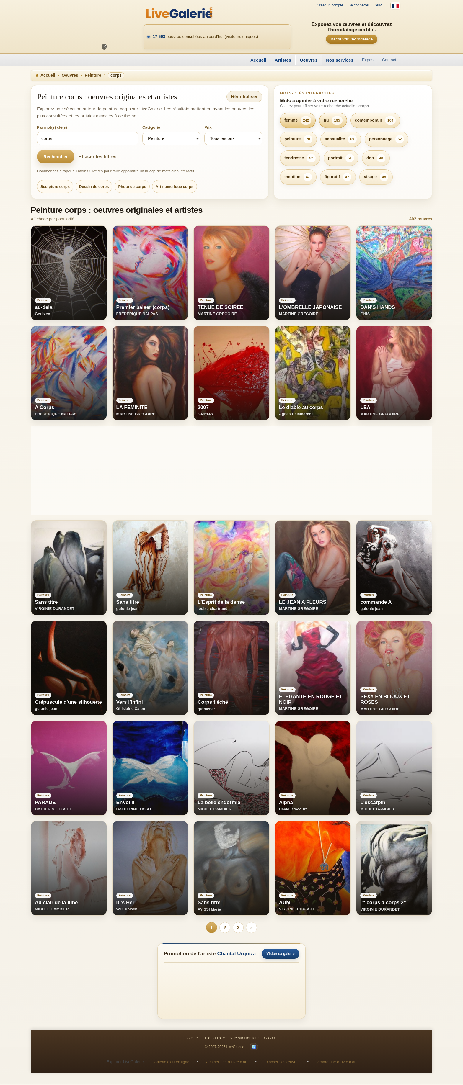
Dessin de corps (94, 186)
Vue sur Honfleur (244, 1039)
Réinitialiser (244, 96)
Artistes (283, 60)
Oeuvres (308, 60)
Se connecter (358, 5)
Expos (368, 60)
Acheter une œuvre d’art (226, 1063)
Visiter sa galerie (280, 955)
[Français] (395, 5)
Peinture (93, 75)
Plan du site (215, 1039)
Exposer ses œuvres (281, 1063)
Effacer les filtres (98, 156)
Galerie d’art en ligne (171, 1063)
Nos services (339, 60)
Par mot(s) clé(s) (52, 127)
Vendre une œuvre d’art (336, 1063)
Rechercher (55, 156)
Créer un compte (330, 5)
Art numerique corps (174, 186)
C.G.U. (270, 1039)
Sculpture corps (55, 186)
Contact (389, 60)
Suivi (378, 5)
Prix (208, 127)
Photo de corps (132, 186)
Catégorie (151, 127)
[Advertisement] (208, 470)
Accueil (258, 60)
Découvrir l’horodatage (352, 39)
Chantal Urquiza (236, 955)
